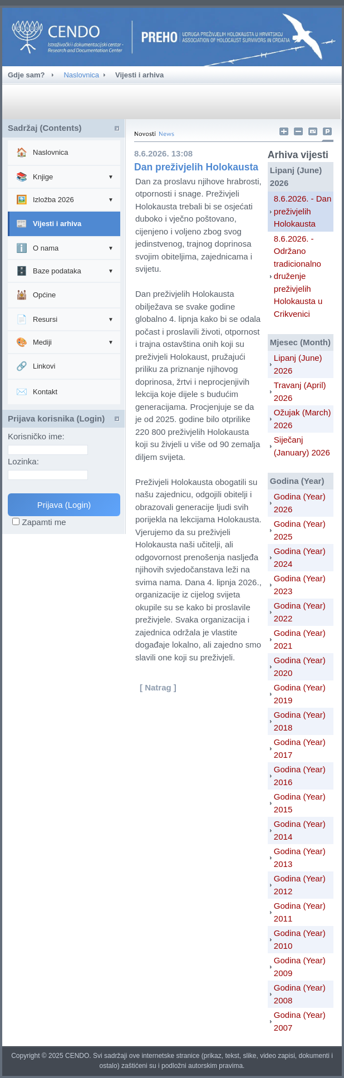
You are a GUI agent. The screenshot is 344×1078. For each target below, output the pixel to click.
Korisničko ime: (37, 436)
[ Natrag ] (158, 687)
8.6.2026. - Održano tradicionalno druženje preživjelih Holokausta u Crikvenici (298, 276)
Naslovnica (81, 75)
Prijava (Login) (64, 504)
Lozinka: (24, 461)
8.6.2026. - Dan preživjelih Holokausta (302, 211)
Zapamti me (39, 522)
